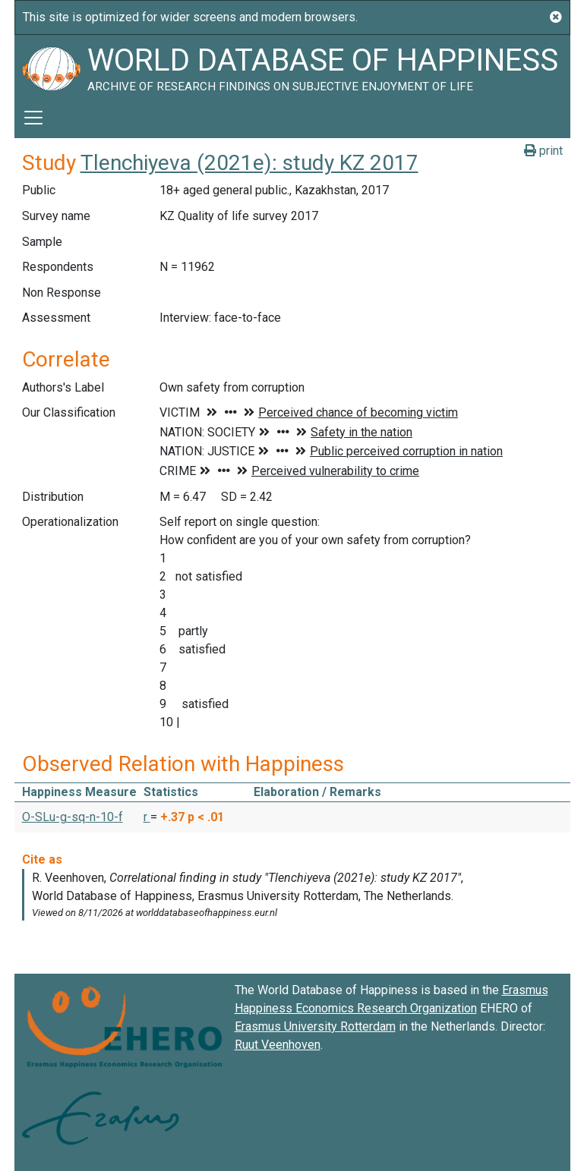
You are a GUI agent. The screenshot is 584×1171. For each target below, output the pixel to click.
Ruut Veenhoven (277, 1044)
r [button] (147, 817)
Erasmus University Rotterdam (315, 1026)
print (543, 150)
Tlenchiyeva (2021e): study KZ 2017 (249, 162)
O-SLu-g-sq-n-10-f (72, 817)
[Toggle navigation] (33, 117)
